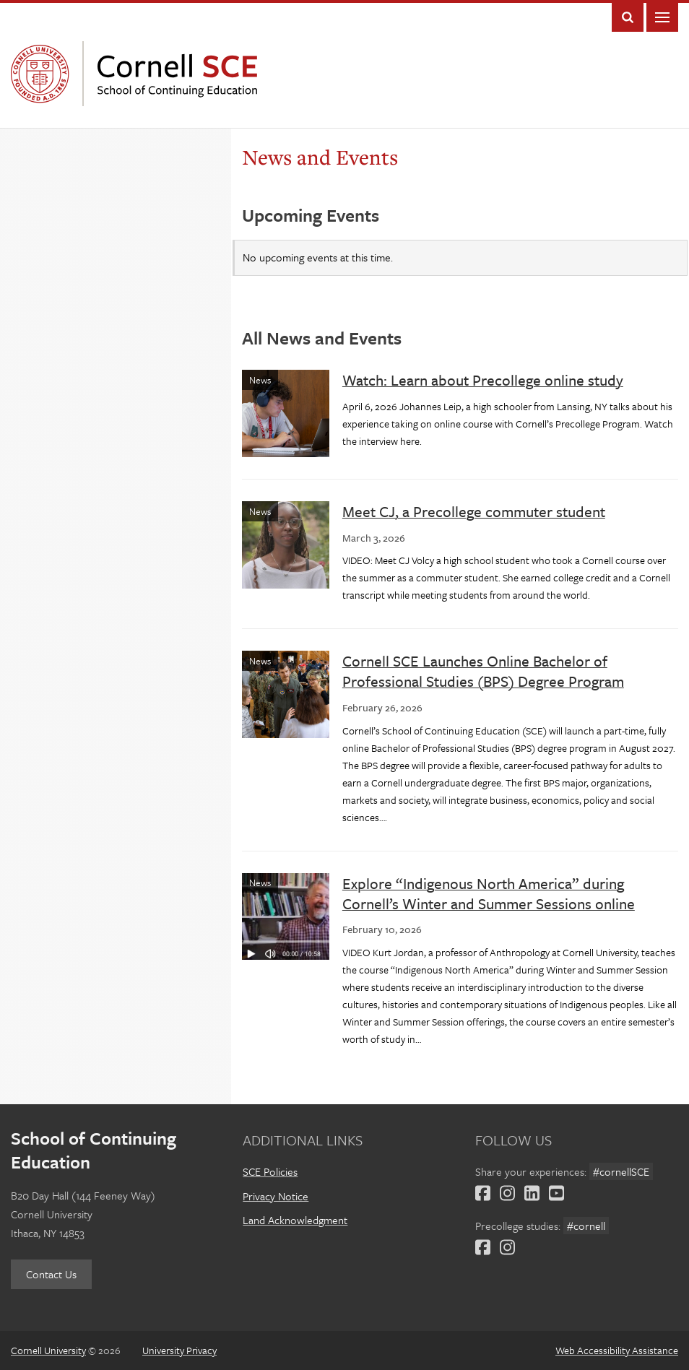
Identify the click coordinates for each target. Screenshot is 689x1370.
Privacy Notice (275, 1196)
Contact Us (51, 1274)
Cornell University (43, 73)
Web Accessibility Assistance (616, 1350)
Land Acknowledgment (295, 1220)
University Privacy (179, 1350)
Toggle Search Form (628, 17)
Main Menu (662, 17)
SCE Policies (270, 1171)
